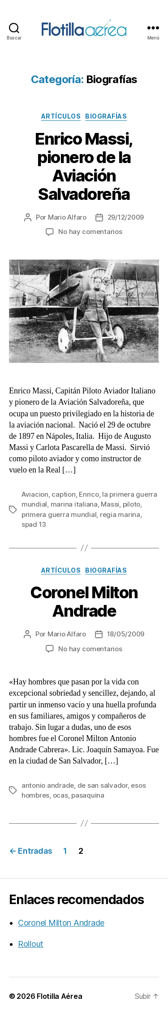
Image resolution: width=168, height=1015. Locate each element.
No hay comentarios (90, 231)
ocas (60, 795)
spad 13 (34, 524)
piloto (131, 504)
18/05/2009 (125, 634)
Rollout (30, 944)
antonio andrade (48, 785)
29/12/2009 (126, 217)
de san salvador (103, 785)
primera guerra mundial (59, 514)
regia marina (120, 514)
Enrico (89, 494)
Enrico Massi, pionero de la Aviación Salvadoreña (84, 166)
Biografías (106, 116)
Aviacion (35, 494)
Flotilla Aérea (59, 996)
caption (63, 494)
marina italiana (74, 504)
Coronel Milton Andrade (84, 602)
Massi (110, 504)
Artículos (61, 116)
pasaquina (87, 795)
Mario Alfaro (67, 217)
